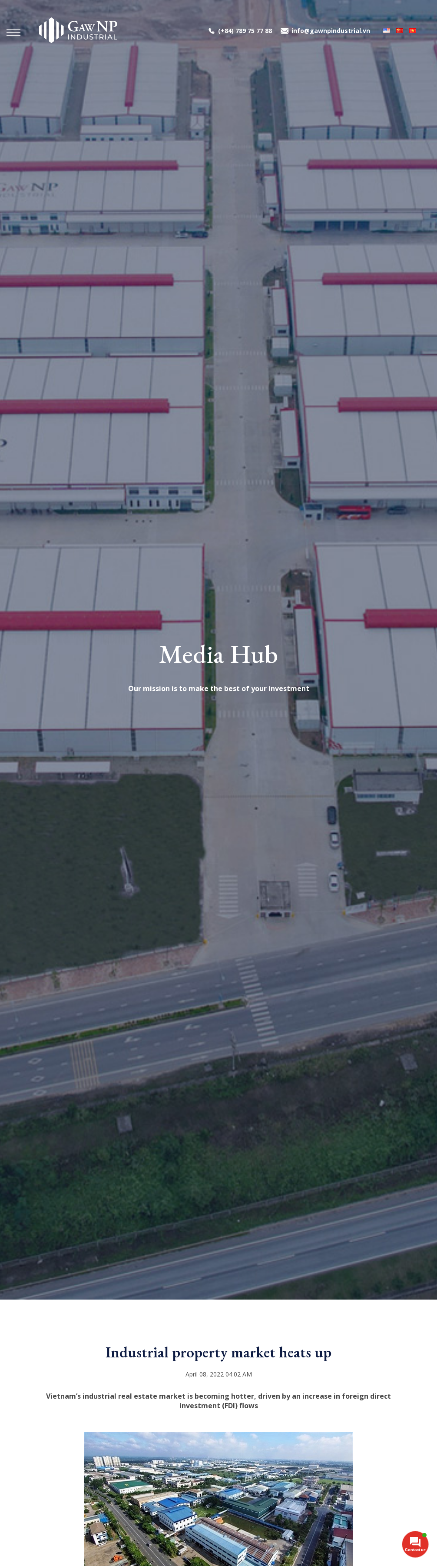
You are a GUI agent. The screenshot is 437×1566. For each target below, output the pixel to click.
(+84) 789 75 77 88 (245, 33)
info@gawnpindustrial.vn (330, 33)
